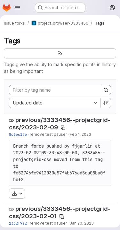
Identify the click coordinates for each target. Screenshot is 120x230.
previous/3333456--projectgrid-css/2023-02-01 (59, 212)
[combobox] (54, 103)
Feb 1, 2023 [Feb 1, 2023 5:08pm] (80, 134)
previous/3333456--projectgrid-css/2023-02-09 (59, 123)
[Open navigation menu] (17, 8)
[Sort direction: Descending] (106, 103)
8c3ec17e (18, 134)
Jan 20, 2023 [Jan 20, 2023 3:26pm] (82, 223)
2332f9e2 (18, 223)
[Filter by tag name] (55, 90)
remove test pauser (48, 134)
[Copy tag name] (63, 128)
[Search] (106, 90)
